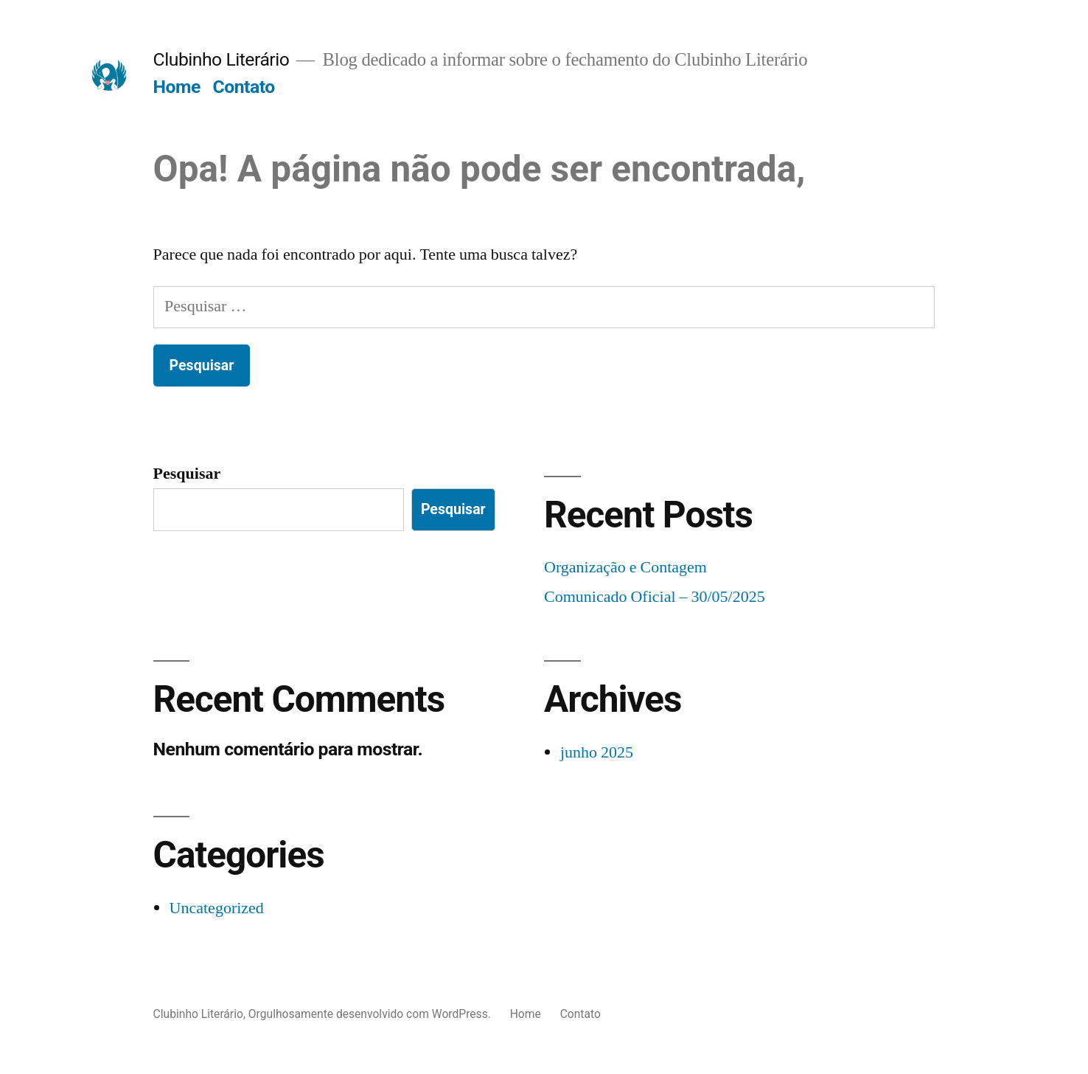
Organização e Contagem (625, 567)
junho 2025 (596, 752)
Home (176, 86)
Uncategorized (217, 908)
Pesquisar (187, 473)
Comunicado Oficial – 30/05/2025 (654, 596)
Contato (244, 86)
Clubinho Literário (221, 59)
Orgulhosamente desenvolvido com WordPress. (371, 1014)
